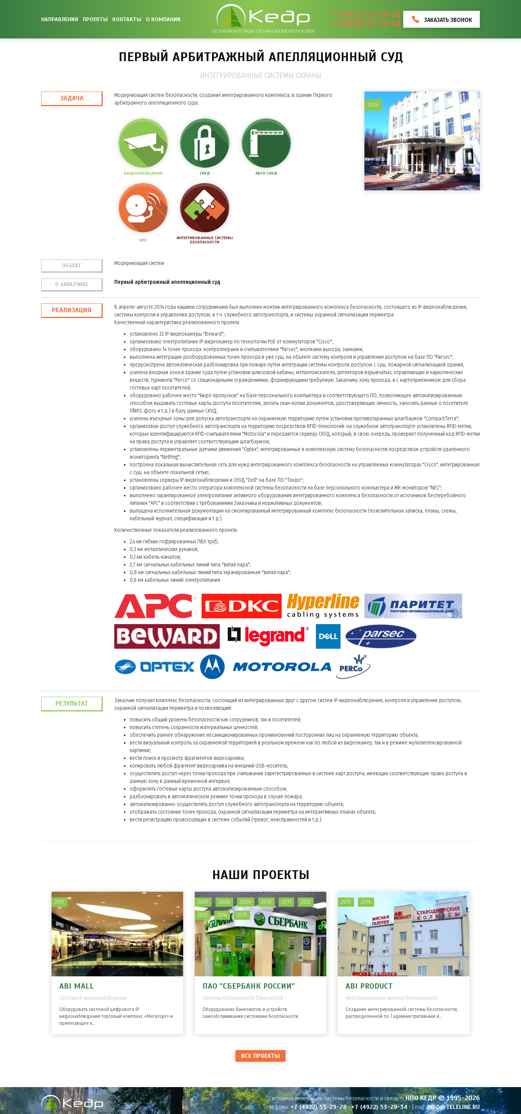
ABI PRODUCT (369, 986)
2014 (222, 915)
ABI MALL (76, 986)
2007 (203, 902)
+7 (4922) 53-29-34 (365, 23)
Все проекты (260, 1056)
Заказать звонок (448, 19)
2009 (245, 902)
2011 (286, 902)
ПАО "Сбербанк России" (248, 986)
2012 (306, 902)
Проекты (95, 19)
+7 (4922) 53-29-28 (365, 14)
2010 (266, 902)
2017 (59, 902)
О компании (163, 19)
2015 (242, 915)
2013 (202, 915)
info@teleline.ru (453, 1107)
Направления (59, 19)
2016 (366, 902)
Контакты (126, 19)
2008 (224, 902)
